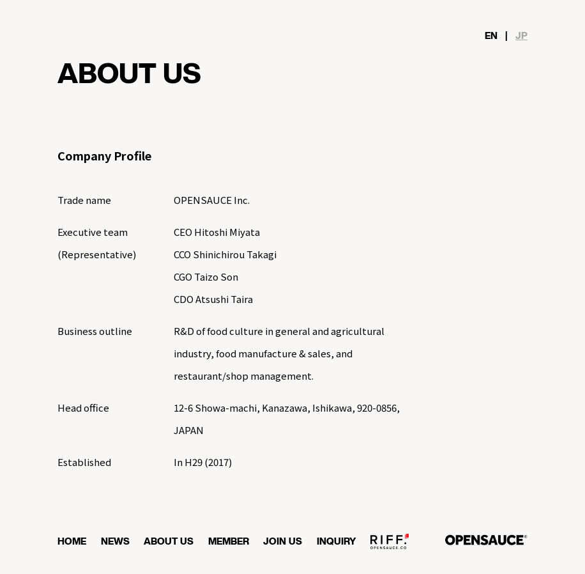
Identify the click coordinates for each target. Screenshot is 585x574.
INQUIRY (336, 542)
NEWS (115, 542)
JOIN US (282, 542)
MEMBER (228, 542)
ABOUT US (169, 542)
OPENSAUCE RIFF (389, 546)
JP (521, 36)
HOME (71, 542)
